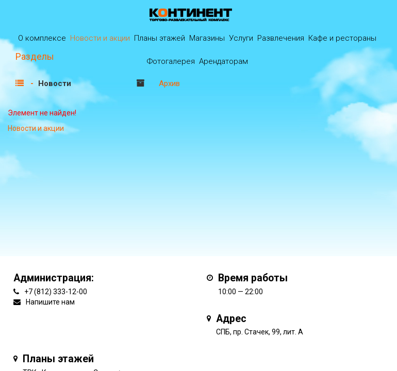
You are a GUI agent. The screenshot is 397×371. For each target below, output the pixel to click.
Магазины (207, 38)
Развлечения (280, 38)
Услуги (241, 38)
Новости (54, 83)
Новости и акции (100, 38)
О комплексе (42, 38)
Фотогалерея (171, 61)
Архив (169, 83)
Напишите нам (50, 302)
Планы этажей (159, 38)
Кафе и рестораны (342, 38)
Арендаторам (223, 61)
